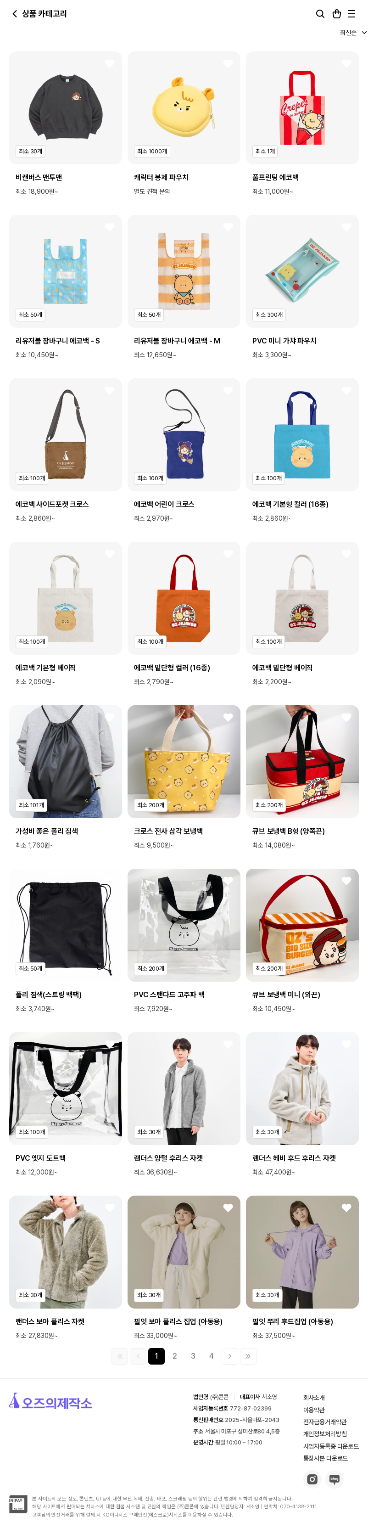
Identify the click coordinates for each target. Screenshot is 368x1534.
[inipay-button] (18, 1510)
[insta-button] (312, 1486)
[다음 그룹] (230, 1356)
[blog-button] (334, 1486)
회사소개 (314, 1397)
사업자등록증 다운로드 (331, 1446)
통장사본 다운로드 (325, 1458)
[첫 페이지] (120, 1356)
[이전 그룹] (138, 1356)
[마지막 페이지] (248, 1356)
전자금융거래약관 (325, 1422)
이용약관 (314, 1410)
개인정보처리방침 (325, 1434)
